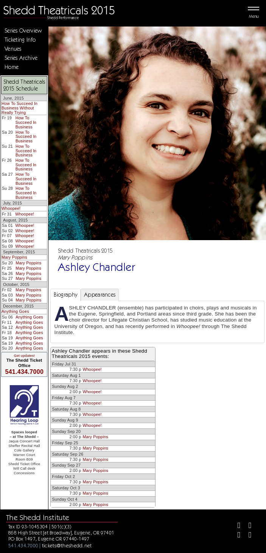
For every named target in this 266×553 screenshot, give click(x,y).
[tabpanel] (157, 322)
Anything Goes (15, 311)
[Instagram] (235, 536)
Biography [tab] (66, 295)
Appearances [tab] (99, 295)
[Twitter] (247, 526)
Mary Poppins (14, 257)
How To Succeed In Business (26, 122)
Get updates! (24, 356)
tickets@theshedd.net (67, 545)
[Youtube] (247, 536)
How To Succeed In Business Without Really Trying (19, 107)
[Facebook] (235, 526)
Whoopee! (11, 208)
